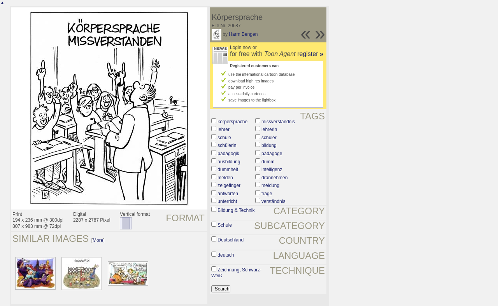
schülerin (226, 145)
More (98, 240)
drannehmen (274, 177)
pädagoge (271, 153)
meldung (270, 185)
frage (266, 193)
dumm (267, 161)
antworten (227, 193)
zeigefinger (228, 185)
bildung (269, 145)
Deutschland (230, 240)
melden (225, 177)
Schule (224, 225)
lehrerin (269, 129)
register (310, 54)
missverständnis (278, 121)
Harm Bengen (243, 34)
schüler (269, 137)
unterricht (227, 201)
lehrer (223, 129)
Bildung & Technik (235, 210)
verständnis (273, 201)
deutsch (225, 255)
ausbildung (228, 161)
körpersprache (232, 121)
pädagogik (228, 153)
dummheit (227, 169)
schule (224, 137)
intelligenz (271, 169)
